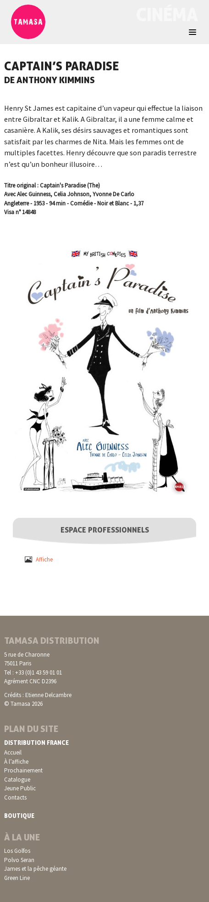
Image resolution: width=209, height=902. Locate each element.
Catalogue (17, 779)
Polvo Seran (19, 860)
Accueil (13, 752)
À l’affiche (16, 762)
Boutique (19, 815)
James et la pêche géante (35, 869)
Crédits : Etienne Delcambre (38, 695)
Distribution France (36, 742)
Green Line (17, 878)
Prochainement (23, 770)
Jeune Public (20, 788)
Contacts (15, 797)
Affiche (44, 559)
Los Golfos (17, 851)
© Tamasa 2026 (23, 704)
